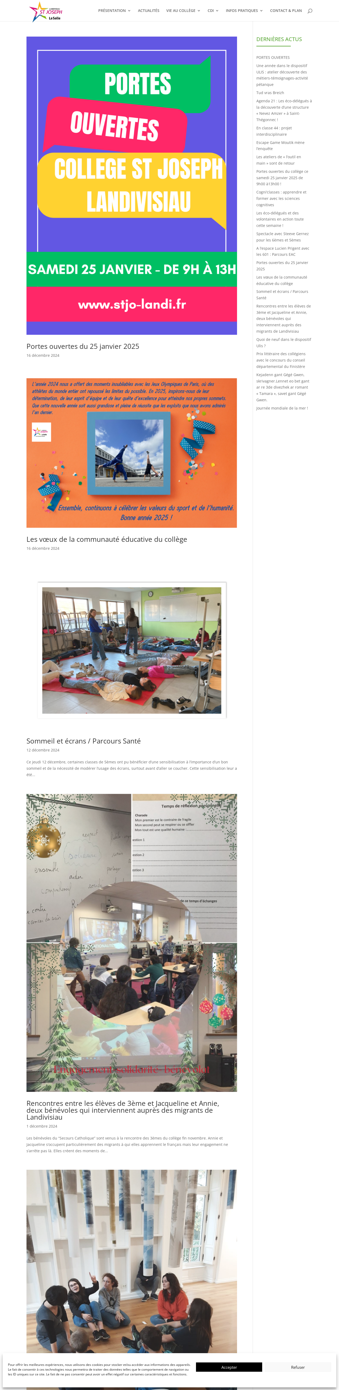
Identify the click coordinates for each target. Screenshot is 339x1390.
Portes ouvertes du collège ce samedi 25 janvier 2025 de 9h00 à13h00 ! (282, 178)
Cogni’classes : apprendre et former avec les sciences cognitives (281, 198)
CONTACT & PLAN (286, 11)
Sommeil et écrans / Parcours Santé (83, 741)
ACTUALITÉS (148, 11)
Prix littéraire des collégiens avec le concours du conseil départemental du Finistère (281, 360)
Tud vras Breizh (270, 92)
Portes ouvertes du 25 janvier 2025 (82, 346)
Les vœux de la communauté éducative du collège (106, 539)
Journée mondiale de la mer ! (282, 408)
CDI (211, 11)
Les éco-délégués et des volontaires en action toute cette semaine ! (280, 219)
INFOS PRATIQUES (242, 11)
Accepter (229, 1367)
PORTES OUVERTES (273, 57)
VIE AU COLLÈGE (180, 11)
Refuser (298, 1367)
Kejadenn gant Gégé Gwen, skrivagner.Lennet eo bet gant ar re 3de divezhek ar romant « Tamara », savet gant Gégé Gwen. (282, 387)
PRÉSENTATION (112, 11)
